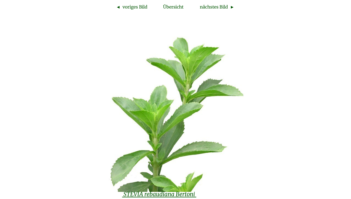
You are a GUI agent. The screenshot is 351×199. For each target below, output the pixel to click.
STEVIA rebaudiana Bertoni (159, 194)
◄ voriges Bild (131, 7)
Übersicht (173, 7)
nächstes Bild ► (217, 7)
